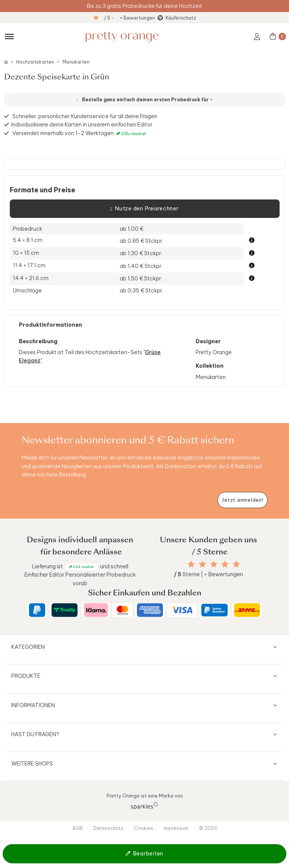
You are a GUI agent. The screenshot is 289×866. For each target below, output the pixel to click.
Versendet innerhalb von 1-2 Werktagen (80, 133)
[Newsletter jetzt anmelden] (243, 500)
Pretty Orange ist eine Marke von (144, 801)
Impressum (176, 828)
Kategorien (28, 647)
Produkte (25, 676)
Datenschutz (108, 828)
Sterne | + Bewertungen (208, 574)
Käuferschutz (181, 18)
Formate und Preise (42, 190)
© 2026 (208, 828)
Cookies (143, 828)
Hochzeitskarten (35, 62)
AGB (77, 828)
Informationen (33, 705)
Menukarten (76, 62)
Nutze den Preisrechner (144, 209)
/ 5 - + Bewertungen (129, 18)
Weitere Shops (32, 763)
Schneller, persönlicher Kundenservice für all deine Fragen (84, 116)
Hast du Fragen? (35, 734)
